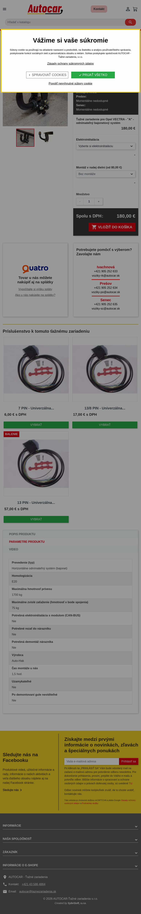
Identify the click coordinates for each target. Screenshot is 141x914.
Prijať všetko (93, 75)
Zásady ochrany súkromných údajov (70, 63)
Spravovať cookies (47, 75)
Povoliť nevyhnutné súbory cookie (70, 83)
